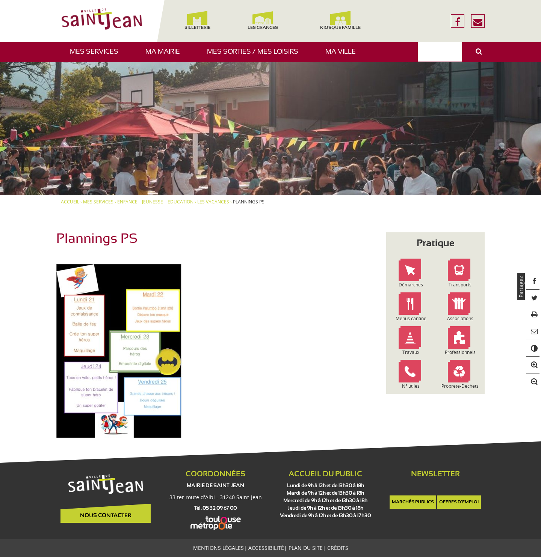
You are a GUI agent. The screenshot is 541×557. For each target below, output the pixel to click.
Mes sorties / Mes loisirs (255, 55)
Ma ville (343, 55)
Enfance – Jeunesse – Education (155, 202)
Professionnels (460, 352)
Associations (460, 318)
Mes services (97, 55)
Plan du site (306, 547)
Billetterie (197, 20)
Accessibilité (266, 547)
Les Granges (262, 20)
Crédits (337, 547)
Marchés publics (413, 502)
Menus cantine (411, 318)
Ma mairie (165, 55)
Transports (460, 285)
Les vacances (213, 202)
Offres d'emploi (459, 502)
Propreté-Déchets (460, 386)
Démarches (411, 285)
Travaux (410, 352)
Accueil (70, 202)
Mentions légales (218, 547)
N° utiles (411, 386)
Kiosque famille (340, 20)
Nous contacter (105, 515)
